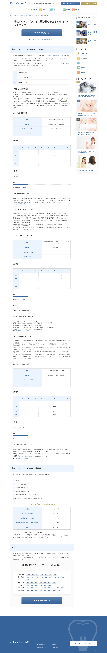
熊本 (32, 590)
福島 (55, 574)
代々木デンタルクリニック (92, 40)
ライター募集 (55, 647)
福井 (49, 582)
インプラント (32, 9)
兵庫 (41, 584)
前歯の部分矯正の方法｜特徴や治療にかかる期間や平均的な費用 (86, 155)
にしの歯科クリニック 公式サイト (22, 458)
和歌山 (49, 584)
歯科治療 (80, 9)
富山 (45, 582)
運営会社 (39, 641)
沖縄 (59, 590)
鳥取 (41, 587)
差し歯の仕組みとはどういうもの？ (86, 174)
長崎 (49, 590)
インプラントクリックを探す (43, 600)
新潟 (59, 576)
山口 (36, 587)
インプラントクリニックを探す (71, 3)
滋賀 (45, 584)
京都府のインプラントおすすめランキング (23, 15)
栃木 (46, 576)
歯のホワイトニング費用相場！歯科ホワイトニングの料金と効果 (86, 136)
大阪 (28, 584)
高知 (62, 587)
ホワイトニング (58, 9)
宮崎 (41, 590)
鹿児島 (54, 590)
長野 (28, 579)
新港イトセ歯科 (92, 24)
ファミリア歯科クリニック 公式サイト (23, 330)
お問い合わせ (55, 641)
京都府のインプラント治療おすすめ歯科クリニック (42, 39)
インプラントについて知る (90, 3)
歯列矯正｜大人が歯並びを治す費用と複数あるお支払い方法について (86, 117)
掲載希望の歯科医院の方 (42, 647)
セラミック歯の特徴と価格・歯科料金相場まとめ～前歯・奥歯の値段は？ (86, 97)
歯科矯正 (70, 9)
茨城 (50, 576)
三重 (54, 582)
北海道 (28, 574)
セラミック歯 (44, 9)
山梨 (63, 576)
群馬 (55, 576)
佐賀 (45, 590)
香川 (49, 587)
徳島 (54, 587)
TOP (11, 15)
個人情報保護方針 (41, 644)
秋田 (42, 574)
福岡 (28, 590)
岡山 (32, 587)
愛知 (28, 582)
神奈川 (32, 576)
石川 (41, 582)
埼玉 (37, 576)
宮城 (46, 574)
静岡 (32, 582)
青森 (33, 574)
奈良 (36, 584)
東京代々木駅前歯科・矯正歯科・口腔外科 (92, 33)
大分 (36, 590)
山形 (50, 574)
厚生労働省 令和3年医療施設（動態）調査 (55, 55)
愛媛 (58, 587)
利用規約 (54, 644)
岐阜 (36, 582)
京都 (32, 584)
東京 (28, 576)
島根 (45, 587)
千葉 (42, 576)
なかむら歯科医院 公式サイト (21, 203)
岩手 (37, 574)
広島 (28, 587)
